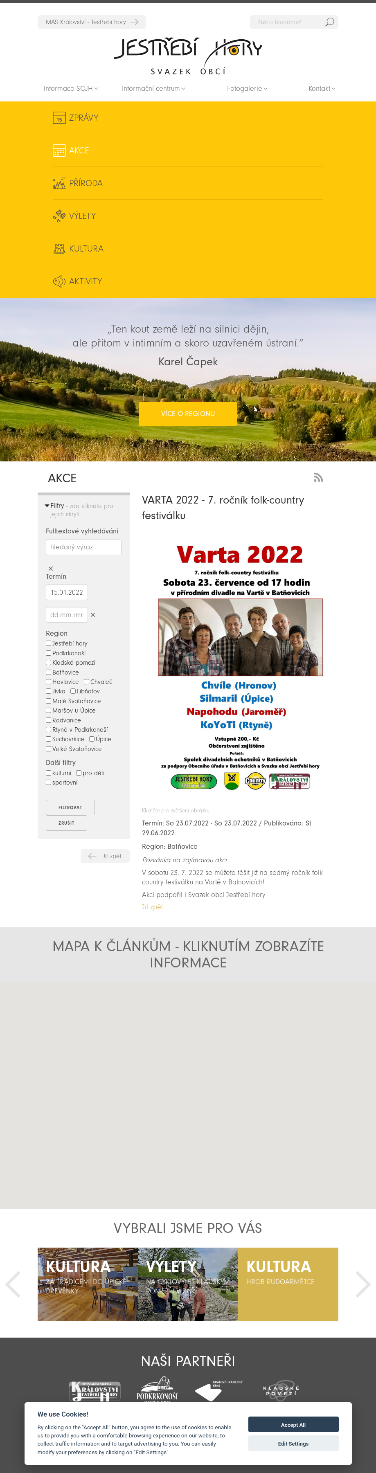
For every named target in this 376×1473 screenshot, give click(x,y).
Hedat (329, 22)
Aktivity (85, 281)
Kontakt (319, 88)
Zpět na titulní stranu (188, 56)
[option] (88, 1284)
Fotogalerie (244, 88)
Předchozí (12, 1284)
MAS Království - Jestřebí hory (86, 22)
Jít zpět (112, 856)
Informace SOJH (68, 88)
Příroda (86, 183)
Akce (79, 150)
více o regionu (188, 413)
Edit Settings (293, 1444)
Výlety (82, 216)
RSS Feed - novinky (320, 476)
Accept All (293, 1425)
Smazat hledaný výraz (51, 569)
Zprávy (83, 117)
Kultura (86, 248)
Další (363, 1284)
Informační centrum (151, 88)
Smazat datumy (93, 615)
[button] (103, 1059)
